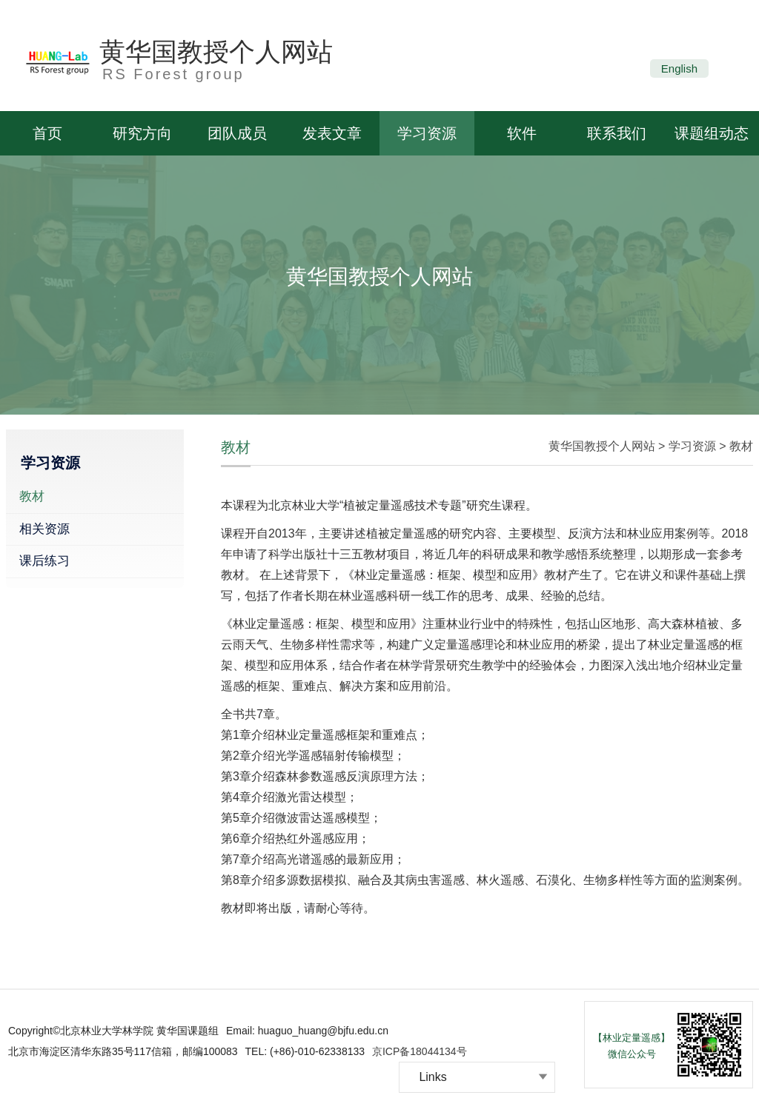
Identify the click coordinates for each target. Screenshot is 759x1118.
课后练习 (44, 561)
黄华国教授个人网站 (216, 51)
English (679, 68)
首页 (47, 133)
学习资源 (427, 133)
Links (432, 1077)
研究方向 (142, 133)
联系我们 (616, 133)
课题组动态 (712, 133)
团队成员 (237, 133)
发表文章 (332, 133)
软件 (522, 133)
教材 (31, 496)
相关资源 (44, 529)
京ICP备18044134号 (419, 1051)
